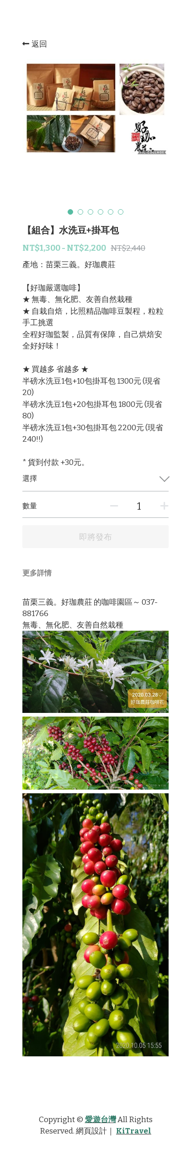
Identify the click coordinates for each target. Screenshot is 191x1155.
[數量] (139, 506)
